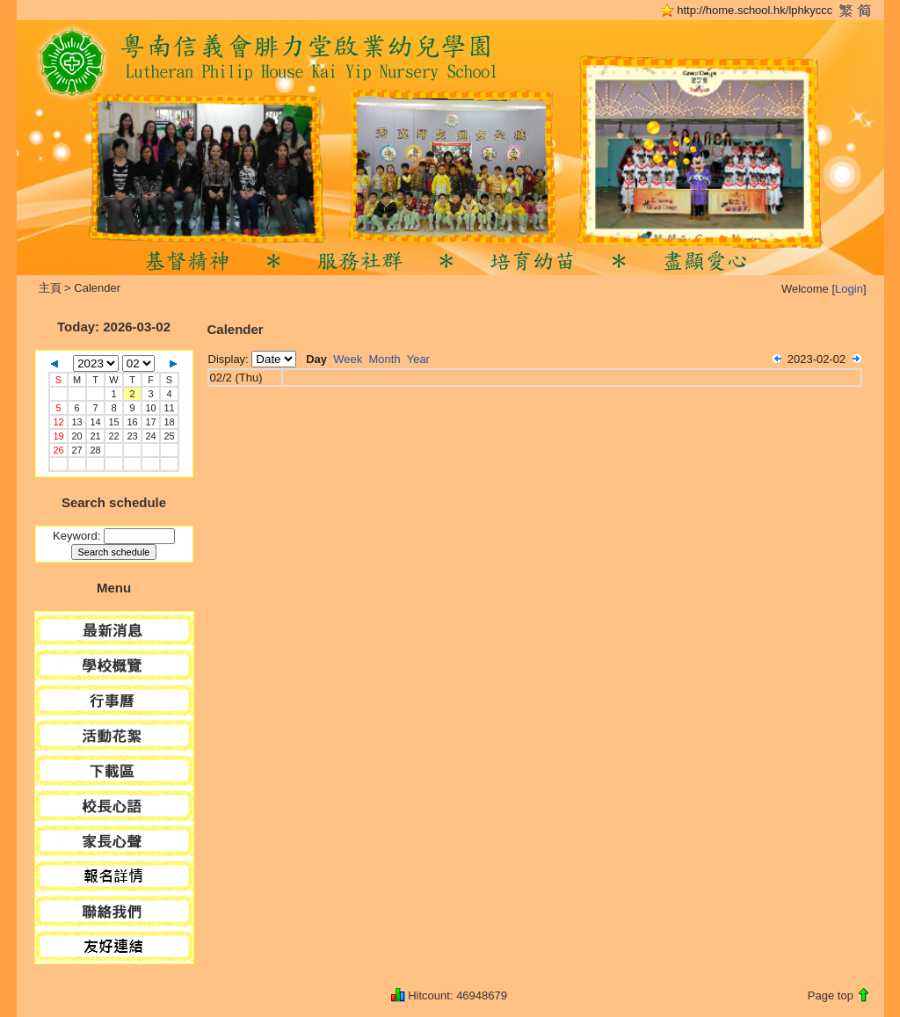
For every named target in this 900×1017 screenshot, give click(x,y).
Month (385, 359)
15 (113, 422)
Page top (830, 995)
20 (76, 436)
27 (76, 450)
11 (168, 408)
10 (150, 408)
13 (76, 422)
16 (132, 422)
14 (95, 422)
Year (418, 359)
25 (168, 436)
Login (849, 288)
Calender (97, 287)
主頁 (50, 287)
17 (150, 422)
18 (168, 422)
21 (95, 436)
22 (113, 436)
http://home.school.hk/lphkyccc (754, 10)
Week (347, 359)
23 (132, 436)
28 (95, 450)
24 (150, 436)
